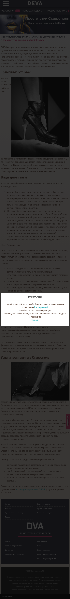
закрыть (35, 320)
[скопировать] (41, 307)
